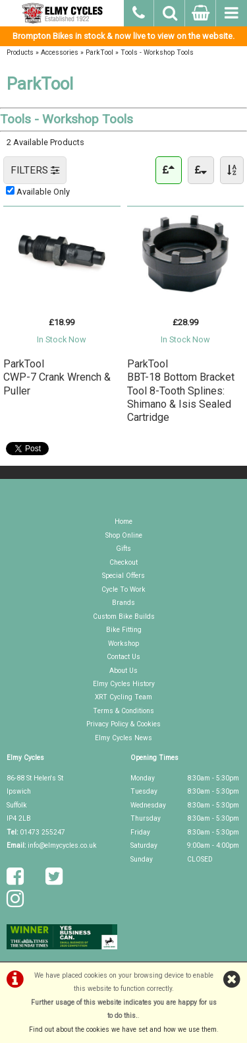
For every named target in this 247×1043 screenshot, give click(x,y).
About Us (123, 670)
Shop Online (123, 535)
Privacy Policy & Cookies (123, 724)
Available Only (43, 192)
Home (123, 521)
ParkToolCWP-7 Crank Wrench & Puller (57, 377)
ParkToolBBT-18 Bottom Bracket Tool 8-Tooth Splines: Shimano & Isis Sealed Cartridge (180, 391)
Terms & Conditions (123, 711)
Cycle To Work (123, 589)
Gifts (123, 548)
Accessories (59, 52)
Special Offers (123, 575)
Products (20, 52)
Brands (123, 602)
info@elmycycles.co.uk (62, 845)
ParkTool (99, 52)
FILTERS (35, 170)
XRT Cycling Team (123, 697)
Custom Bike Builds (124, 616)
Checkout (123, 562)
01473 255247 (42, 832)
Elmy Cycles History (124, 684)
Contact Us (123, 656)
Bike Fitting (124, 629)
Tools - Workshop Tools (157, 52)
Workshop (123, 643)
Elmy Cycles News (123, 738)
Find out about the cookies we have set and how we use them (123, 1029)
